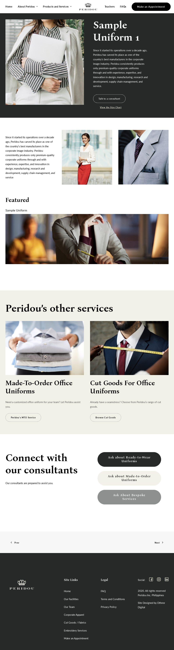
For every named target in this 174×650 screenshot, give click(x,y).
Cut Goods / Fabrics (75, 622)
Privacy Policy (109, 606)
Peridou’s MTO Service (23, 427)
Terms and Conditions (113, 599)
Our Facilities (71, 599)
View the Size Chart (110, 107)
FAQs (121, 6)
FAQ (103, 591)
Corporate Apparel (74, 614)
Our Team (69, 606)
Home (8, 6)
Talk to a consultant (109, 98)
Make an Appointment (76, 638)
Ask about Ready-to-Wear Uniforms (130, 459)
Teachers (108, 6)
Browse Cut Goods (105, 427)
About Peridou (28, 6)
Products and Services (57, 6)
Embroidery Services (75, 630)
